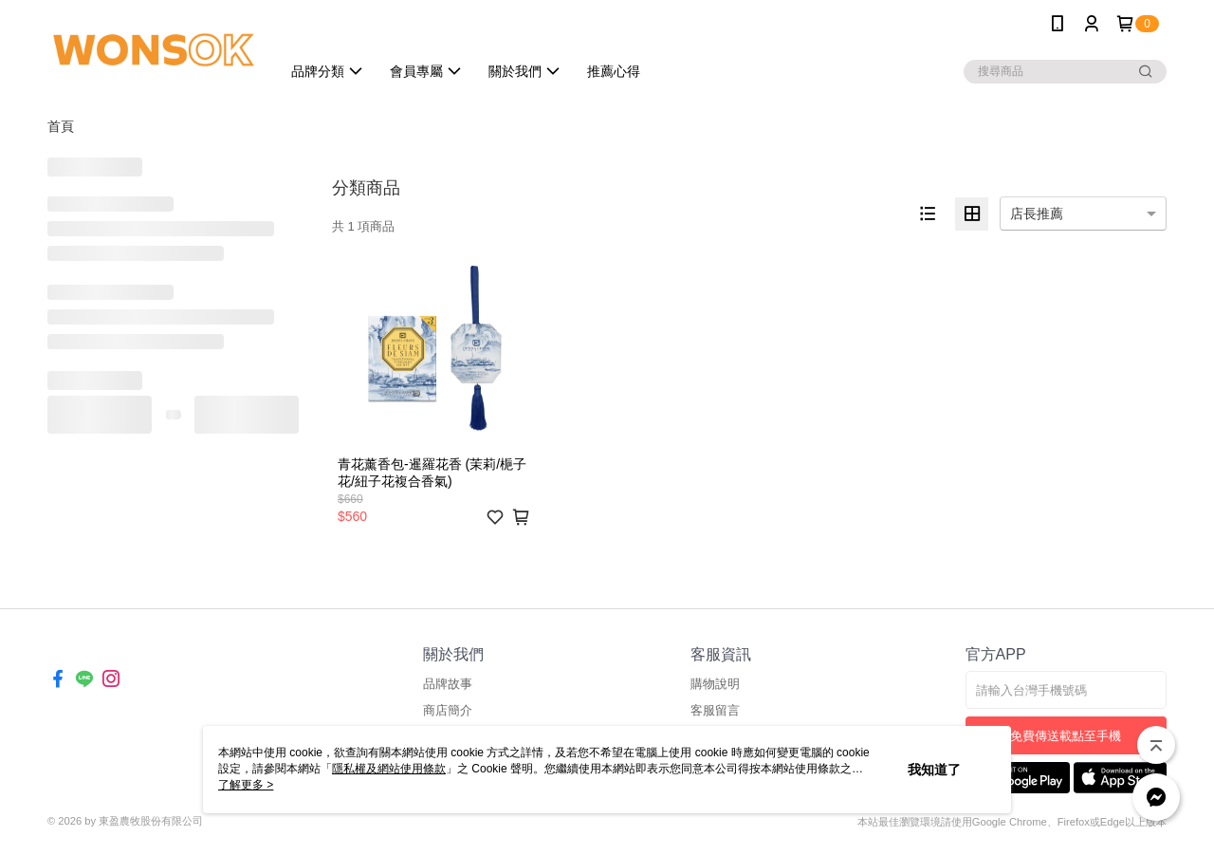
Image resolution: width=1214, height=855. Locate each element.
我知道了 (934, 769)
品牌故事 (447, 684)
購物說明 (715, 684)
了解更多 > (245, 784)
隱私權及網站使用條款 (389, 768)
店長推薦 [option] (1036, 213)
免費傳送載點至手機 (1065, 736)
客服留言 (715, 710)
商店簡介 (447, 710)
